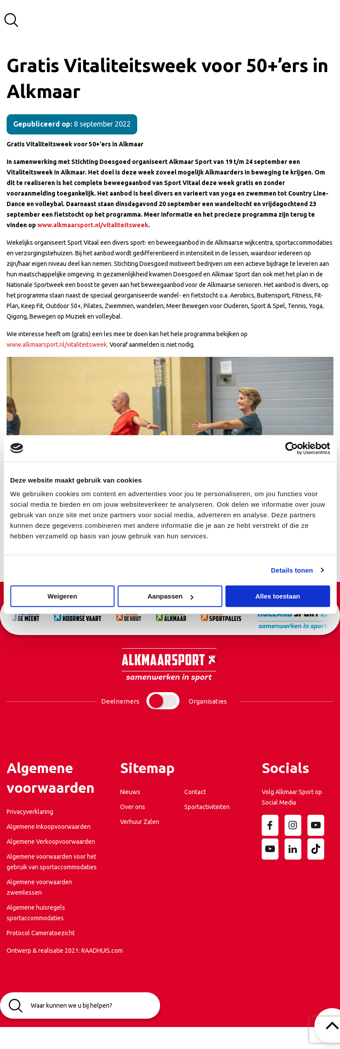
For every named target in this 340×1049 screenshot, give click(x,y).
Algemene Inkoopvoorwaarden (49, 826)
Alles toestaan (277, 596)
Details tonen (292, 570)
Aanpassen (170, 596)
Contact (195, 791)
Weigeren (62, 596)
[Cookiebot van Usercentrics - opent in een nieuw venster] (291, 448)
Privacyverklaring (30, 811)
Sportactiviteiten (207, 806)
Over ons (132, 806)
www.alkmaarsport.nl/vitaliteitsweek (57, 344)
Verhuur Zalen (139, 821)
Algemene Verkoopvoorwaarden (51, 841)
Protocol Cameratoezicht (41, 932)
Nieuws (130, 791)
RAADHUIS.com (102, 950)
